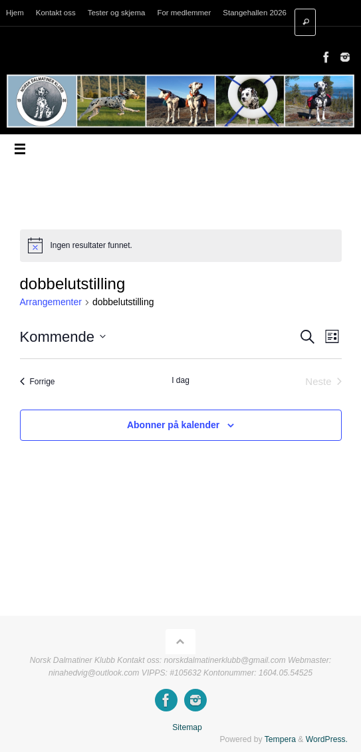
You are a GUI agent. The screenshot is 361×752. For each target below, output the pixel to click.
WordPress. (327, 739)
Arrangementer (51, 302)
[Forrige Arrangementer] (37, 382)
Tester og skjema (117, 13)
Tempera (280, 739)
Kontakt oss (56, 13)
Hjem (15, 13)
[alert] (181, 245)
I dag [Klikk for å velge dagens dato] (180, 380)
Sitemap (187, 727)
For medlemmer (184, 13)
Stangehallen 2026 (255, 13)
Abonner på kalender (173, 425)
